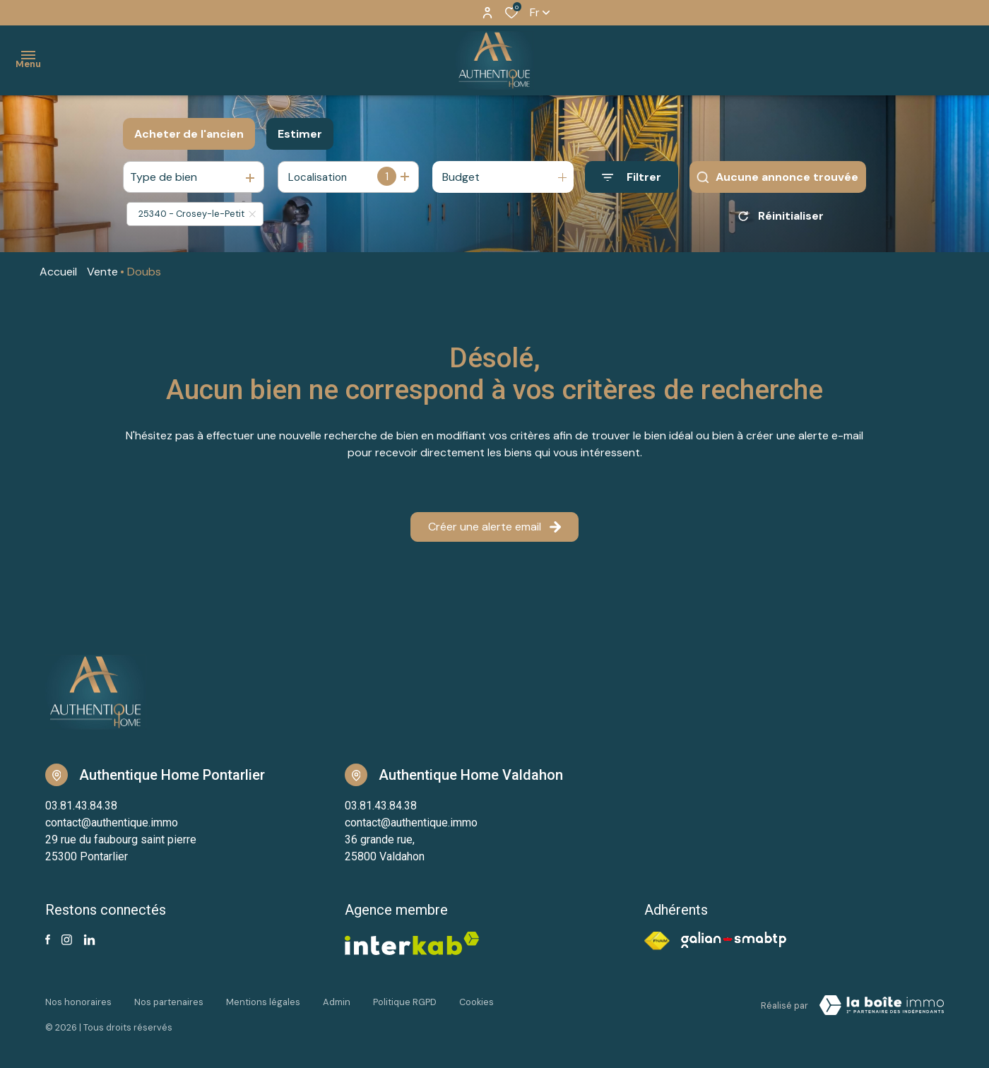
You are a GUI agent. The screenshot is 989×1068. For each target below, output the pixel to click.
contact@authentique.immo (111, 822)
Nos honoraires (78, 1002)
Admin (336, 1002)
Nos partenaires (168, 1002)
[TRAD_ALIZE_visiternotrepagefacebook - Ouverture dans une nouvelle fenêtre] (47, 939)
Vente (102, 271)
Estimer (300, 133)
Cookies (476, 1002)
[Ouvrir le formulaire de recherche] (631, 177)
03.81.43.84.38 (81, 805)
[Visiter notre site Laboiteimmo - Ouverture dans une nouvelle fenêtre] (881, 1005)
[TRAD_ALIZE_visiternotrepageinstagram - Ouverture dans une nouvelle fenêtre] (66, 940)
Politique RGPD (405, 1002)
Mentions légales (263, 1002)
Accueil (58, 271)
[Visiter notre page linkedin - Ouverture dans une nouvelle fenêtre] (89, 940)
